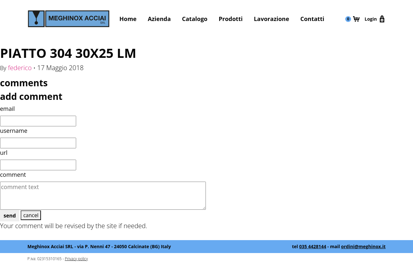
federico (20, 67)
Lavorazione (271, 19)
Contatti (312, 19)
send (10, 215)
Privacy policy (76, 258)
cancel (30, 215)
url (3, 152)
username (13, 130)
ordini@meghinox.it (363, 246)
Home (127, 19)
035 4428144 (312, 246)
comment (13, 174)
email (7, 108)
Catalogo (194, 19)
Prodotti (231, 19)
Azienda (159, 19)
